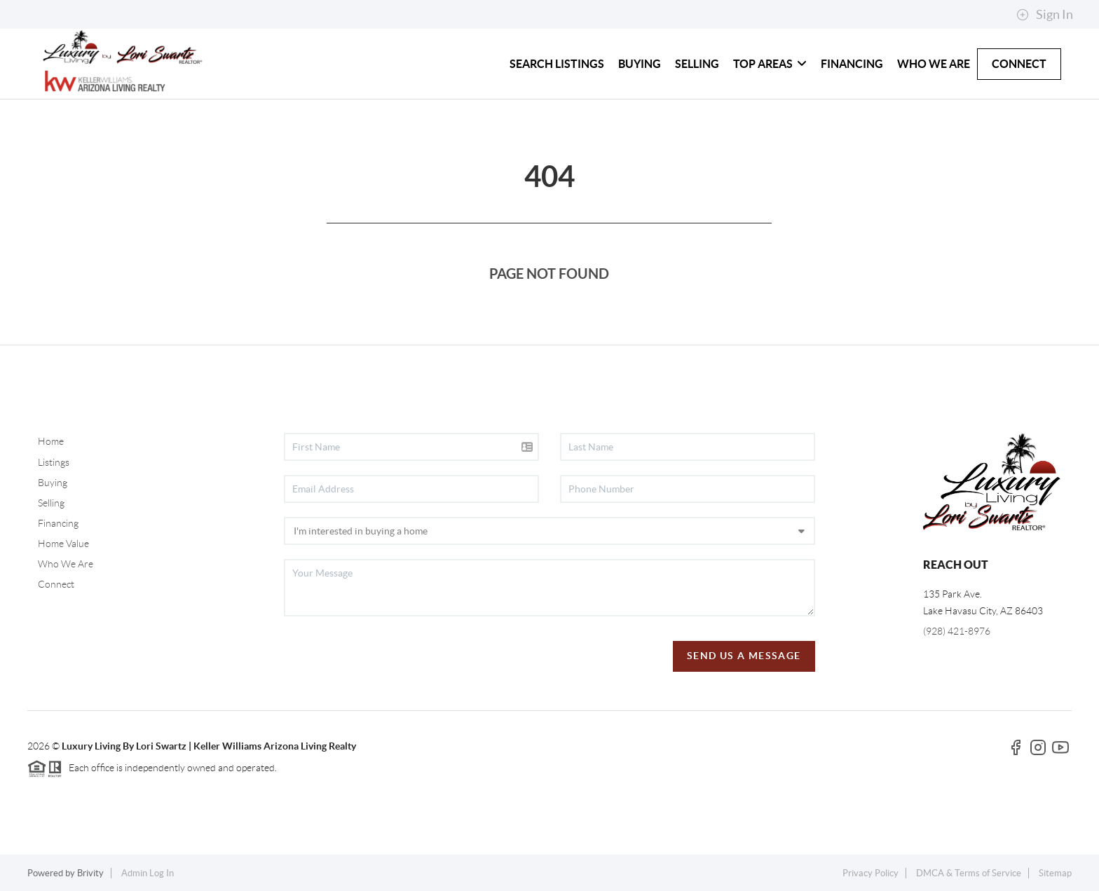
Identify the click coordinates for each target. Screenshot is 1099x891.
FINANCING (852, 63)
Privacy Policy (870, 873)
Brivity (90, 873)
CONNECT (1019, 63)
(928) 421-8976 (956, 631)
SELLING (697, 63)
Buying (52, 482)
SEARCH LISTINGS (557, 63)
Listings (53, 462)
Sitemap (1055, 873)
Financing (58, 523)
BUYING (639, 63)
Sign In (1044, 15)
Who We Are (65, 563)
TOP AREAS (770, 63)
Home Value (63, 543)
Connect (56, 584)
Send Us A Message (744, 655)
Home (51, 441)
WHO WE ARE (933, 63)
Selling (51, 503)
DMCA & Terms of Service (968, 873)
